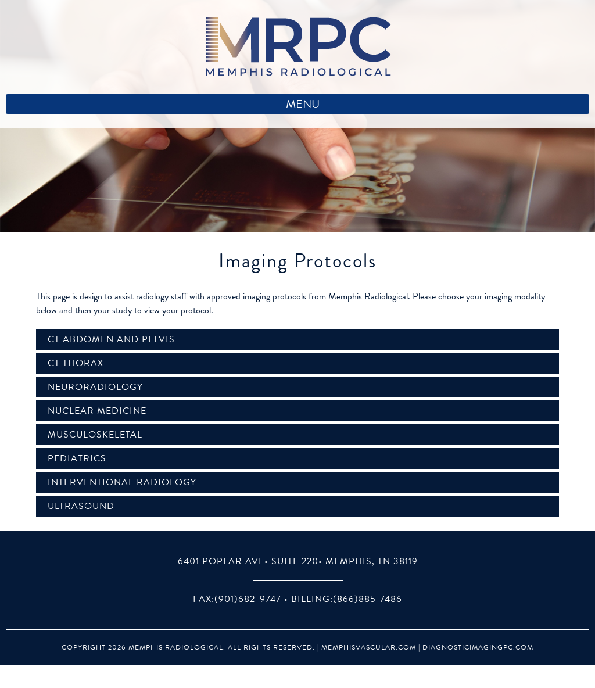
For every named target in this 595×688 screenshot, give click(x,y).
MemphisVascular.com (368, 647)
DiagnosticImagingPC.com (477, 647)
